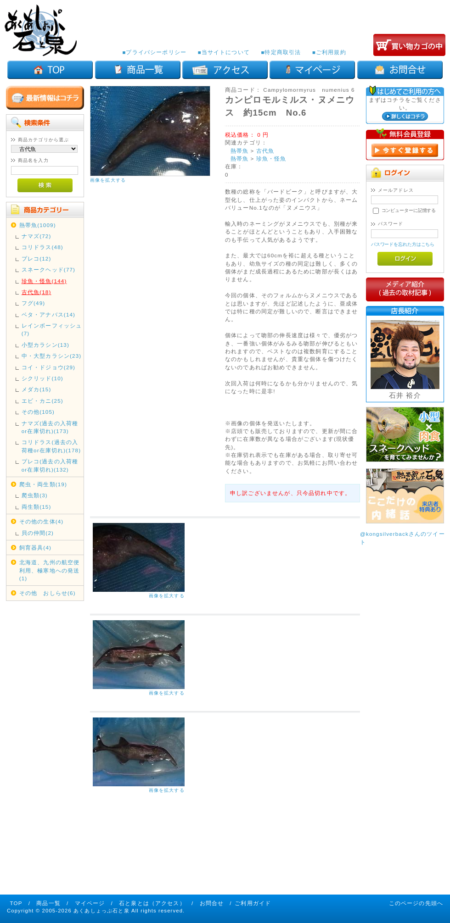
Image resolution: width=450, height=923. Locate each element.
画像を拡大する (108, 180)
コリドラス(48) (42, 247)
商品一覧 (48, 903)
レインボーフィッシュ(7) (52, 329)
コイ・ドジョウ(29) (48, 367)
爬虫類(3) (35, 495)
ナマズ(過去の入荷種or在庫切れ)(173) (50, 427)
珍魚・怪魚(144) (44, 281)
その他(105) (38, 412)
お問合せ (212, 903)
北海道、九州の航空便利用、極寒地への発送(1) (49, 570)
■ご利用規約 (329, 52)
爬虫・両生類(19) (43, 484)
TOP (16, 903)
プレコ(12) (36, 258)
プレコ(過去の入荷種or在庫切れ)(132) (50, 465)
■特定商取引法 (281, 52)
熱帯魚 (239, 151)
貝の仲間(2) (38, 533)
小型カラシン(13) (45, 345)
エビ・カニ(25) (42, 401)
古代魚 (265, 151)
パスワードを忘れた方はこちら (403, 244)
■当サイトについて (223, 52)
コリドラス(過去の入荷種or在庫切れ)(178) (51, 446)
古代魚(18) (36, 292)
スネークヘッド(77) (48, 269)
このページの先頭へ (416, 903)
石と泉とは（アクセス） (152, 903)
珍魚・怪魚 (271, 158)
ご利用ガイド (253, 903)
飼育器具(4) (35, 547)
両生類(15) (36, 507)
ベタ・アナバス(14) (48, 314)
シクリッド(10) (42, 378)
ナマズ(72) (36, 236)
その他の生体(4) (41, 521)
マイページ (90, 903)
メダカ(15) (36, 389)
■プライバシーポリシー (154, 52)
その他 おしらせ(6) (47, 593)
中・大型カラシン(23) (52, 356)
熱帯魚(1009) (37, 225)
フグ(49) (33, 303)
